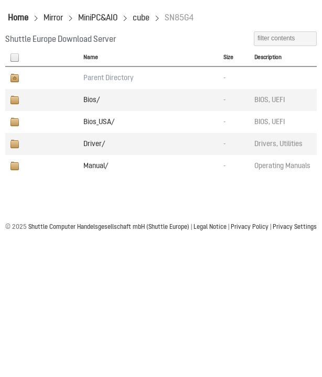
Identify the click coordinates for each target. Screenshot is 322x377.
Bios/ (91, 100)
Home (18, 18)
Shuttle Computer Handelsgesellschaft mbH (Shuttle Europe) (108, 227)
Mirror (53, 18)
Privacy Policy (250, 227)
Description (268, 57)
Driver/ (94, 144)
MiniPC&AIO (97, 18)
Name (90, 57)
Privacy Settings (295, 227)
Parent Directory (108, 78)
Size (228, 57)
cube (141, 18)
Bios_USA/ (98, 122)
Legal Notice (210, 227)
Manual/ (95, 166)
